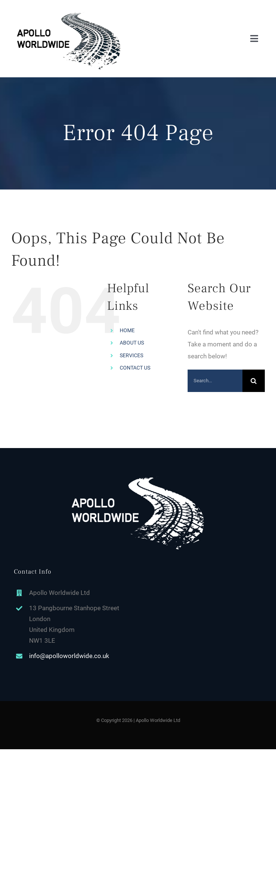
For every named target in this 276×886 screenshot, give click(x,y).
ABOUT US (132, 343)
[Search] (253, 381)
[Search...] (215, 381)
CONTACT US (135, 368)
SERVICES (131, 355)
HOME (127, 330)
